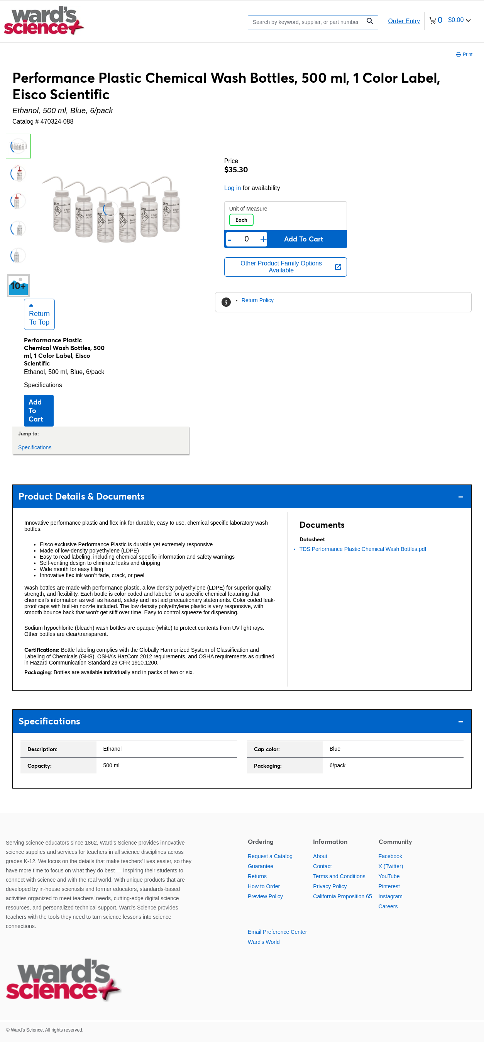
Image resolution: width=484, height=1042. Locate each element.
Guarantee (260, 866)
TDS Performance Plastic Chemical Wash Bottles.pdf (363, 549)
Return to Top (39, 314)
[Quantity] (246, 239)
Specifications (43, 385)
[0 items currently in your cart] (450, 21)
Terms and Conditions (339, 876)
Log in (232, 188)
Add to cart (36, 410)
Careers (388, 906)
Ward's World (264, 942)
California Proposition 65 (342, 896)
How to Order (264, 886)
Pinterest (389, 886)
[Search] (306, 22)
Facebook (390, 856)
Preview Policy (265, 896)
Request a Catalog (270, 856)
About (320, 856)
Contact (322, 866)
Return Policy (258, 300)
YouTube (389, 876)
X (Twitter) (391, 866)
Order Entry (404, 21)
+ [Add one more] (263, 239)
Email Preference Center (277, 932)
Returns (257, 876)
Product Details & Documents (241, 496)
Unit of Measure (248, 209)
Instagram (391, 896)
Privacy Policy (330, 886)
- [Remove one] (230, 239)
